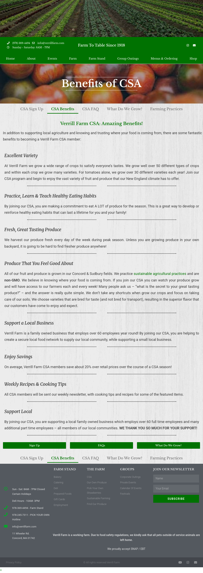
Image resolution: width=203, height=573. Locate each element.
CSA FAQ (88, 109)
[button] (34, 445)
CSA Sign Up (24, 109)
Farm (73, 58)
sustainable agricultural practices (160, 274)
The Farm (96, 469)
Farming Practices (173, 109)
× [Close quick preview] (1, 570)
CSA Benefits (58, 109)
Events (52, 58)
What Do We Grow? (126, 109)
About (31, 58)
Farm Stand (97, 58)
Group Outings (128, 58)
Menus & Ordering (164, 58)
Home (10, 58)
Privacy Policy (13, 562)
